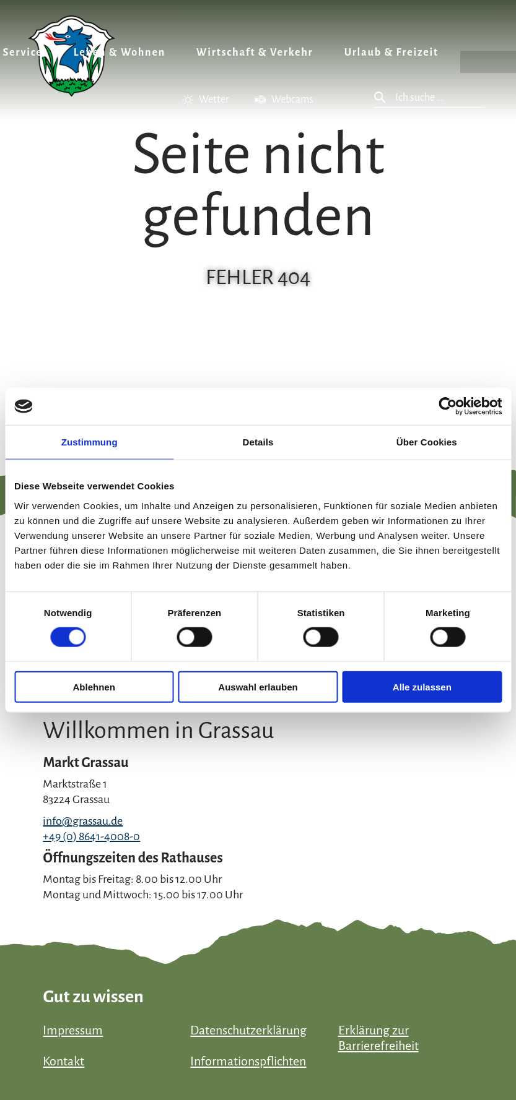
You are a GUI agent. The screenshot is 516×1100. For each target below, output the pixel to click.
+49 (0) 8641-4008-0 (91, 836)
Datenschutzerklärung (248, 1030)
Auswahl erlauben (257, 686)
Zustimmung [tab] (89, 442)
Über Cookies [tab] (426, 442)
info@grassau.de (83, 821)
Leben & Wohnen (119, 52)
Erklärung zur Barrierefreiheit (378, 1037)
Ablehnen (94, 686)
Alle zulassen (422, 686)
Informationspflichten (248, 1061)
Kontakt (63, 1061)
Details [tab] (258, 442)
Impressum (73, 1030)
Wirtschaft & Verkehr (254, 52)
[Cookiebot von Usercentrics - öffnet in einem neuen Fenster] (447, 406)
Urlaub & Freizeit (391, 52)
